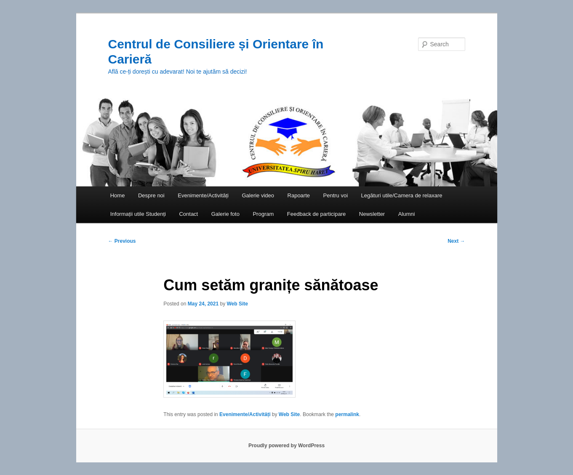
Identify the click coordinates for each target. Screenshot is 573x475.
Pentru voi (335, 195)
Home (117, 195)
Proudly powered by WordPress (286, 445)
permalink (347, 414)
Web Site (237, 304)
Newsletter (372, 214)
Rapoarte (299, 195)
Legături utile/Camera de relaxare (401, 195)
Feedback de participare (316, 214)
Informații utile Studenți (138, 214)
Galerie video (258, 195)
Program (263, 214)
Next (456, 241)
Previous (122, 241)
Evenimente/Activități (203, 195)
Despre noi (151, 195)
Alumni (406, 214)
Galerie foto (225, 214)
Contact (188, 214)
